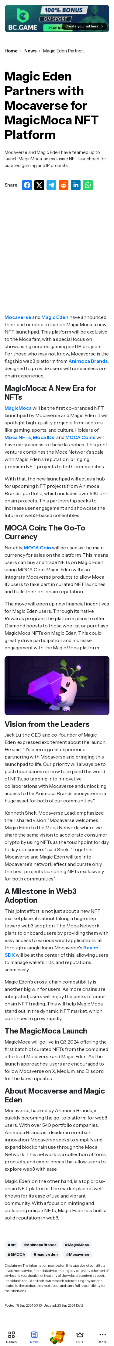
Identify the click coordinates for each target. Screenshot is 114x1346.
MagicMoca (18, 408)
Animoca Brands (88, 361)
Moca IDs (43, 437)
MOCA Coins (80, 437)
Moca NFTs (18, 437)
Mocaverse (18, 317)
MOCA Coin (38, 547)
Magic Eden (54, 317)
